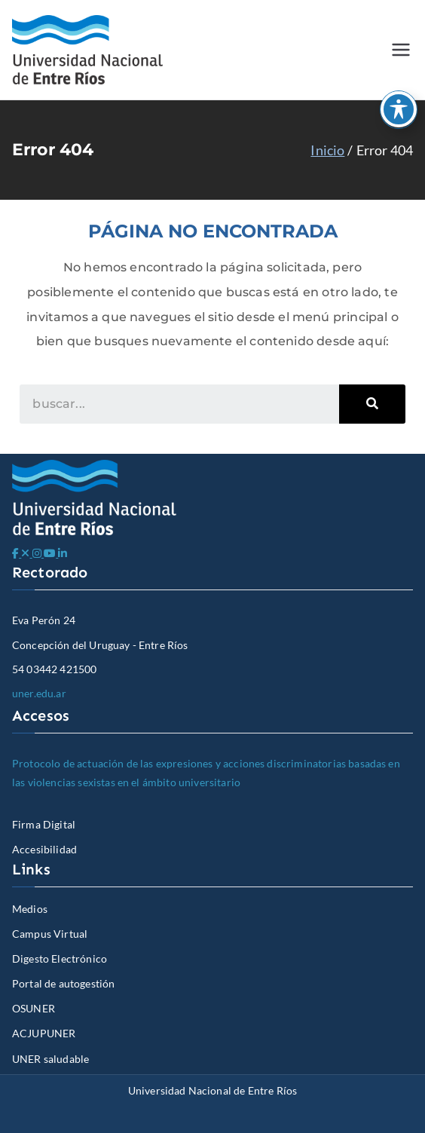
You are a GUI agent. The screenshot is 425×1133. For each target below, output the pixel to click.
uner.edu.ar (39, 693)
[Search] (372, 404)
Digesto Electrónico (59, 958)
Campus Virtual (49, 933)
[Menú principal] (401, 49)
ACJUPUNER (43, 1033)
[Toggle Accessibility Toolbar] (399, 109)
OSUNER (33, 1008)
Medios (29, 908)
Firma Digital (43, 824)
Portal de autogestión (63, 983)
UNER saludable (50, 1058)
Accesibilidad (44, 849)
